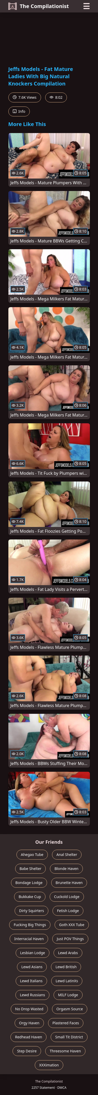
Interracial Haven (29, 938)
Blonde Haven (66, 868)
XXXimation (49, 1065)
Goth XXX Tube (71, 924)
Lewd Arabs (68, 952)
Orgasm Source (69, 1008)
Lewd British (66, 966)
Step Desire (27, 1050)
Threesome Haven (65, 1050)
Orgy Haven (29, 1022)
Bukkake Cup (30, 896)
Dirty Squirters (31, 910)
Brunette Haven (69, 882)
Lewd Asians (32, 966)
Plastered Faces (66, 1022)
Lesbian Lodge (32, 952)
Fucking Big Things (30, 924)
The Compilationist (38, 6)
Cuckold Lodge (66, 896)
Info (19, 111)
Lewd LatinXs (67, 980)
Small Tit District (69, 1036)
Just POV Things (70, 938)
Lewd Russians (32, 994)
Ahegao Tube (32, 854)
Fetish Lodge (68, 910)
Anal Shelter (66, 854)
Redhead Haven (28, 1036)
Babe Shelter (31, 868)
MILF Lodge (68, 994)
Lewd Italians (31, 980)
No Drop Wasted (29, 1008)
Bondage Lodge (29, 882)
